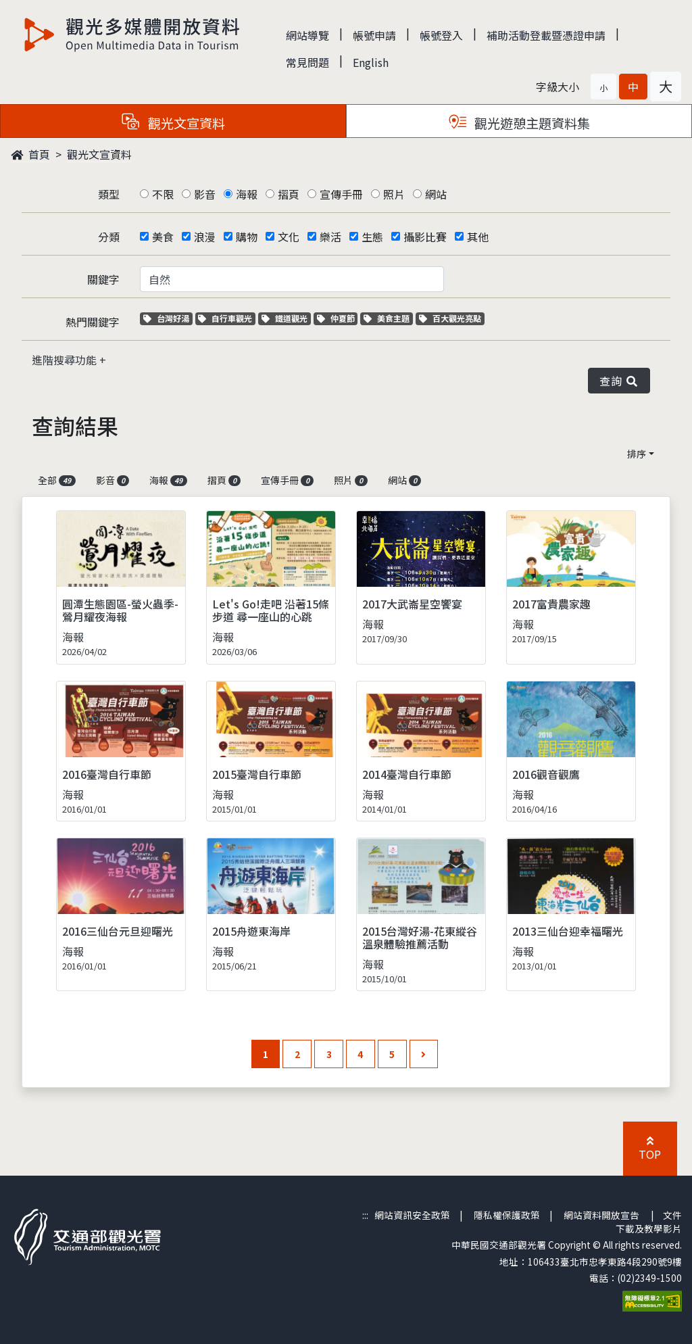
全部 (57, 480)
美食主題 (388, 318)
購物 (246, 237)
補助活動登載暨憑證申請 (546, 35)
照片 (394, 194)
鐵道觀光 (286, 318)
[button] (603, 86)
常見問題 (307, 62)
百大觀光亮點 (450, 318)
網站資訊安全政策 (412, 1215)
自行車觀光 (225, 318)
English (371, 62)
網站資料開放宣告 (601, 1215)
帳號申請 (374, 35)
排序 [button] (636, 453)
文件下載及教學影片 (649, 1221)
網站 (436, 194)
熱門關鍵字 (93, 322)
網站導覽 (307, 35)
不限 (163, 194)
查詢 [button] (619, 381)
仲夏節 (337, 318)
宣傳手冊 (341, 194)
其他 (478, 237)
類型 (109, 194)
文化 (288, 237)
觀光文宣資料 (99, 154)
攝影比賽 (425, 237)
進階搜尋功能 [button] (65, 360)
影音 (205, 194)
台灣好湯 (168, 318)
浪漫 (205, 237)
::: (365, 1215)
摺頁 (288, 194)
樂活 (330, 237)
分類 (109, 237)
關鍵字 (103, 279)
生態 (372, 237)
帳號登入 (441, 35)
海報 (246, 194)
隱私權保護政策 (507, 1215)
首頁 (30, 154)
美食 (163, 237)
